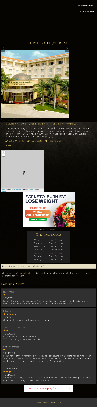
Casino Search (42, 403)
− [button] (3, 155)
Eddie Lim (7, 311)
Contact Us (56, 403)
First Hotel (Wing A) (21, 120)
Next (67, 48)
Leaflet (3, 189)
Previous (3, 48)
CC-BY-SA (31, 189)
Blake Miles (8, 292)
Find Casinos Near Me (85, 5)
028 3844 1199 (16, 141)
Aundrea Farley (10, 368)
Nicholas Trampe (11, 346)
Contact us (24, 273)
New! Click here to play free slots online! (48, 388)
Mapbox (4, 191)
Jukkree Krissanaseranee (14, 327)
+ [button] (3, 152)
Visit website (36, 141)
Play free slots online (86, 11)
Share (8, 145)
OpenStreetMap (17, 189)
